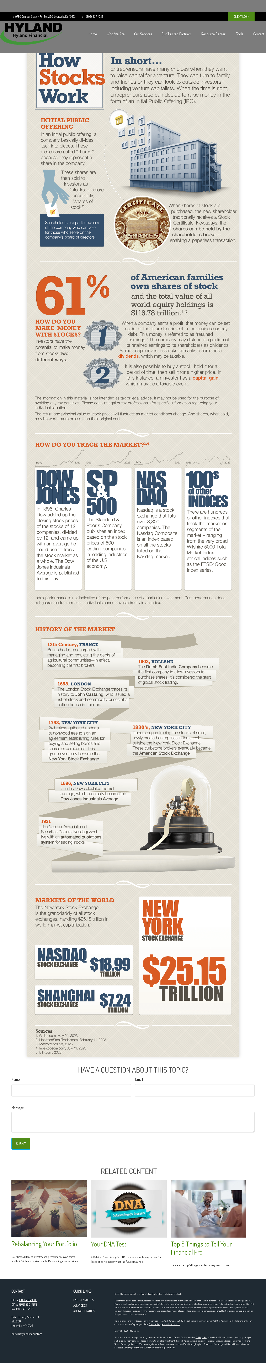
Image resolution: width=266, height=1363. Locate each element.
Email (139, 1079)
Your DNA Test (109, 1244)
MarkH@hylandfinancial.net (26, 1334)
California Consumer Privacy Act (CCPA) (205, 1320)
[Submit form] (20, 1144)
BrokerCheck (175, 1293)
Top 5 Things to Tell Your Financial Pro (201, 1248)
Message (17, 1107)
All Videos (80, 1305)
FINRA (198, 1337)
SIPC (204, 1337)
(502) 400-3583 (28, 1300)
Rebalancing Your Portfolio (44, 1243)
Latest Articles (83, 1300)
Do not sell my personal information (164, 1324)
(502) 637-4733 (92, 4)
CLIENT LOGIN (241, 4)
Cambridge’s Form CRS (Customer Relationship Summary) (149, 1347)
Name (15, 1079)
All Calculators (84, 1311)
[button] (81, 21)
